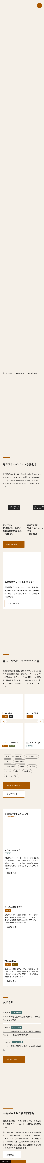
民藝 (11, 716)
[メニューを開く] (39, 5)
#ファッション (31, 756)
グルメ (5, 716)
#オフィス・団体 (11, 776)
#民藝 (22, 766)
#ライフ (8, 761)
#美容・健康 (19, 761)
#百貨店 (32, 766)
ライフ (12, 746)
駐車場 (30, 746)
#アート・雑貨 (10, 766)
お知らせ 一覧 (12, 1059)
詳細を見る (11, 873)
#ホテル (8, 771)
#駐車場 (27, 771)
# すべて (8, 756)
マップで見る (11, 794)
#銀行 (17, 771)
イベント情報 (11, 544)
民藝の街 (10, 1154)
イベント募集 (13, 603)
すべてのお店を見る (14, 785)
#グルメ (18, 756)
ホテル (15, 964)
